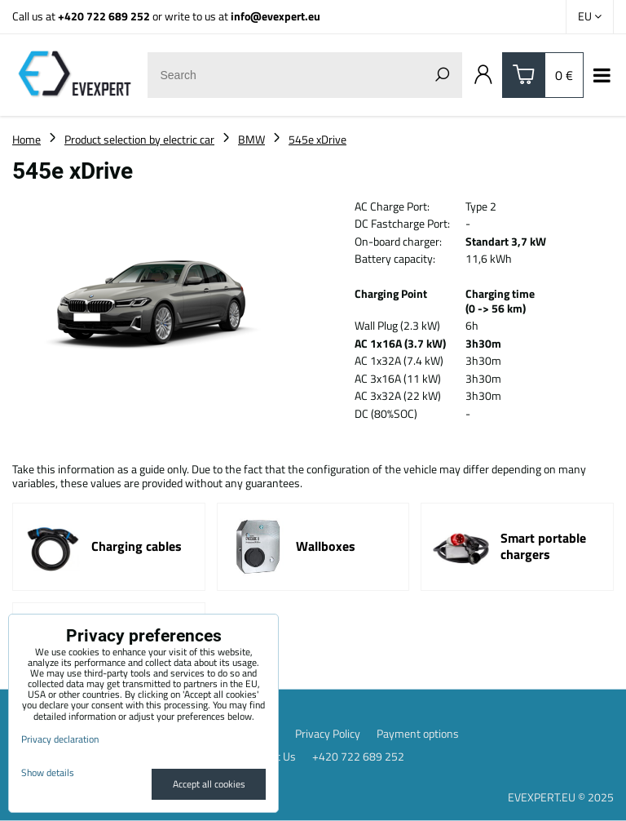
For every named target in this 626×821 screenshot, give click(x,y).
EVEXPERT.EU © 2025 (561, 796)
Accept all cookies (209, 784)
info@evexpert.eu (275, 15)
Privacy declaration (60, 739)
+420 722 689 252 (104, 15)
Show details (47, 772)
